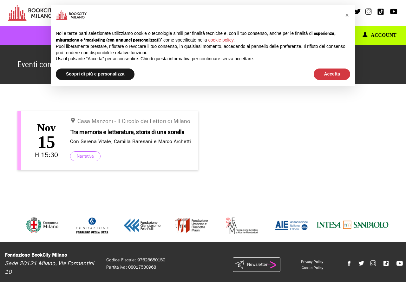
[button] (347, 15)
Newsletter (256, 264)
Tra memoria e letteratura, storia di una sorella (127, 132)
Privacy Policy (312, 261)
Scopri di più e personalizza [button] (95, 73)
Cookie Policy (312, 268)
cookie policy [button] (220, 40)
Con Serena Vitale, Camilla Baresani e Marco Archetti (130, 141)
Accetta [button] (332, 73)
